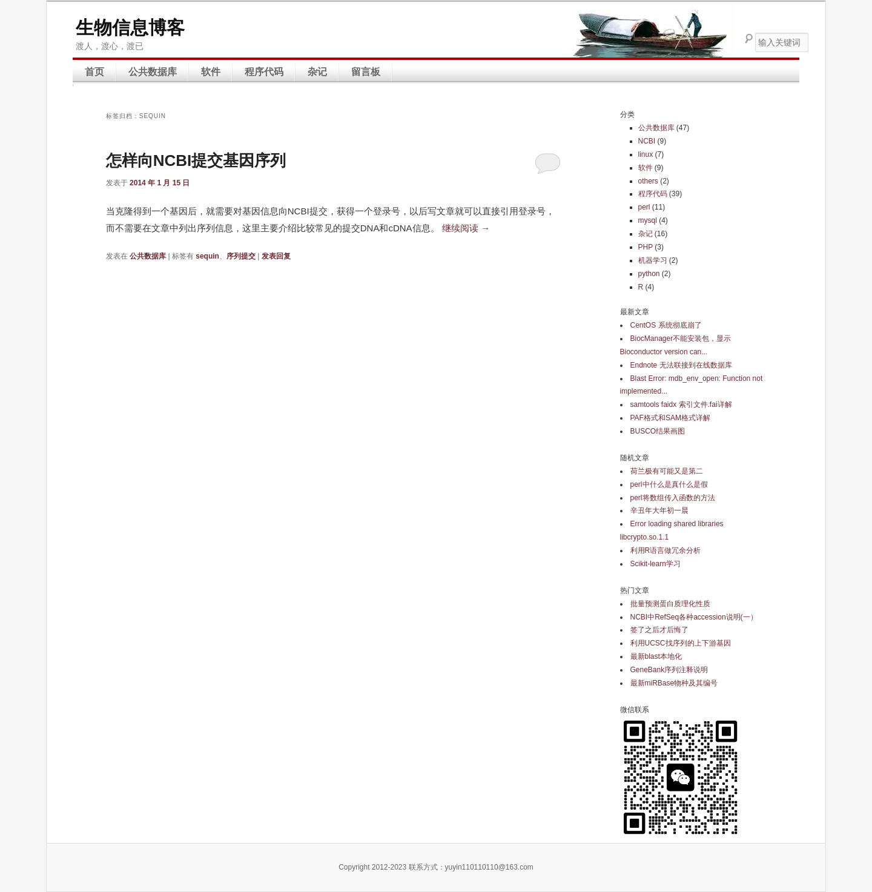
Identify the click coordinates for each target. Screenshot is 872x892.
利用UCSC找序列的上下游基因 (680, 643)
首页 (94, 72)
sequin (207, 256)
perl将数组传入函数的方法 (672, 498)
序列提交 (241, 256)
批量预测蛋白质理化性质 (670, 604)
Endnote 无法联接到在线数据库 (681, 365)
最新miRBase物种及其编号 (674, 683)
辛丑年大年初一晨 (659, 510)
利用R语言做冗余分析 (665, 550)
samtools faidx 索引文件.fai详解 (681, 404)
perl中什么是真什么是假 (669, 484)
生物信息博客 (130, 28)
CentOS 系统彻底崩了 (666, 325)
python (649, 273)
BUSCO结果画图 (657, 431)
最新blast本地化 (656, 656)
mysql (647, 220)
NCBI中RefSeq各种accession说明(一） (694, 617)
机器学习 (652, 260)
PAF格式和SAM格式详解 (670, 418)
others (648, 181)
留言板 (365, 72)
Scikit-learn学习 (655, 564)
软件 (210, 72)
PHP (645, 247)
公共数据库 (152, 72)
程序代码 (264, 72)
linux (645, 154)
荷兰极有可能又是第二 (666, 471)
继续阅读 (466, 228)
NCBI (647, 141)
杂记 (317, 72)
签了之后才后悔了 (659, 630)
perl (644, 207)
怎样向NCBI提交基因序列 (196, 160)
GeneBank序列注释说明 (669, 670)
